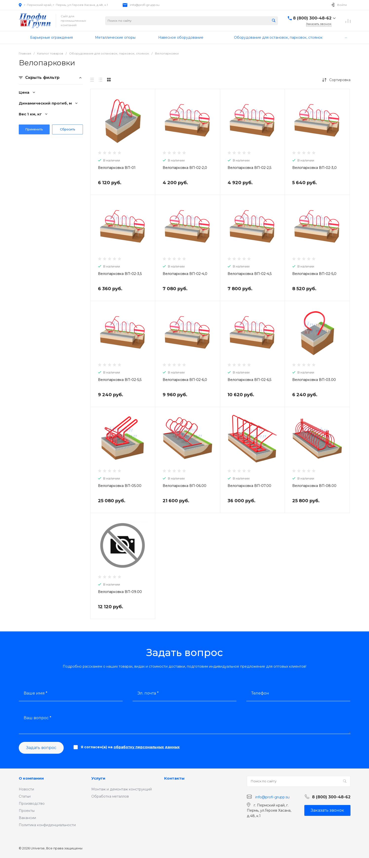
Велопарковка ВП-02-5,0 (314, 273)
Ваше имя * (35, 693)
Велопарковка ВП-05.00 (119, 485)
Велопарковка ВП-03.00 (314, 379)
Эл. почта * (148, 693)
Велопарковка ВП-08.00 (314, 485)
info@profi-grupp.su (144, 5)
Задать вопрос (41, 747)
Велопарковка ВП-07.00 (249, 485)
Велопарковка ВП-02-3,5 (120, 273)
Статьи (25, 796)
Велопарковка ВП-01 (117, 167)
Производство (32, 803)
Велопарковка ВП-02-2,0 (185, 167)
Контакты (174, 778)
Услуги (98, 778)
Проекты (27, 810)
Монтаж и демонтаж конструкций (121, 789)
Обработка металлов (110, 796)
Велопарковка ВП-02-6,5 (249, 379)
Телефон (260, 693)
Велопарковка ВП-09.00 (120, 592)
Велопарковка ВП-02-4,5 (250, 273)
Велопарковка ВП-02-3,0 (314, 167)
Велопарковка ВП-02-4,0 (185, 273)
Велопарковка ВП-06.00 (184, 485)
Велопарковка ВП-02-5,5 (119, 379)
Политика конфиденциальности (47, 825)
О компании (31, 778)
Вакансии (27, 818)
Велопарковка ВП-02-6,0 (185, 379)
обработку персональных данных (147, 747)
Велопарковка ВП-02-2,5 (249, 167)
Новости (26, 789)
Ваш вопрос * (37, 717)
